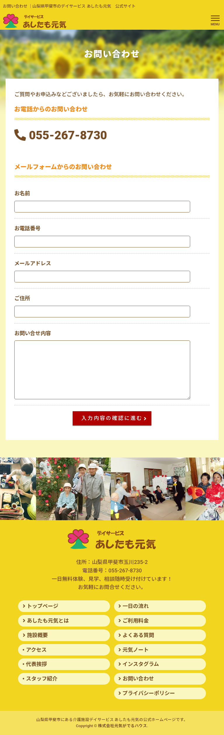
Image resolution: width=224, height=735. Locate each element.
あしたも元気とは (48, 621)
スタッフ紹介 (41, 679)
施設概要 (37, 635)
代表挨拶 (36, 664)
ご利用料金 (136, 621)
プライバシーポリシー (149, 693)
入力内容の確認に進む (116, 418)
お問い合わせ (138, 679)
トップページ (42, 606)
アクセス (36, 650)
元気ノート (136, 650)
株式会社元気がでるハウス (122, 725)
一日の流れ (136, 606)
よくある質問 (138, 635)
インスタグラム (141, 664)
